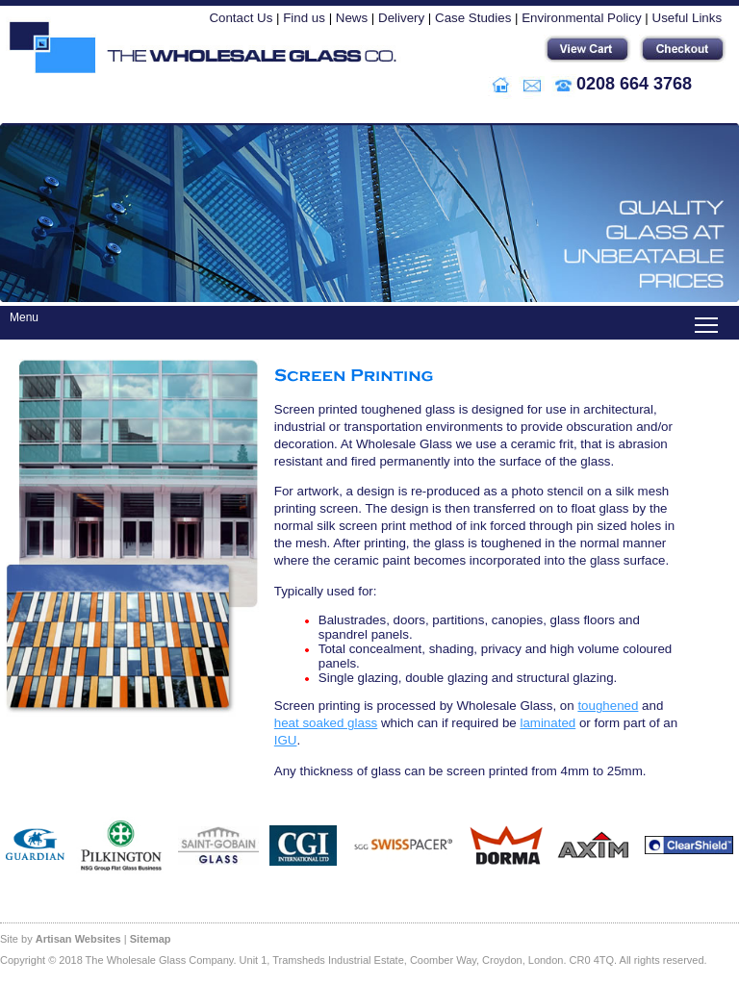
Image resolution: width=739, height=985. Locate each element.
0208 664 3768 (634, 83)
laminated (547, 723)
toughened (607, 705)
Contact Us (240, 18)
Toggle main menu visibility (707, 316)
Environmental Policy (581, 18)
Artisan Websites (78, 939)
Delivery (401, 18)
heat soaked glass (325, 723)
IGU (285, 740)
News (352, 18)
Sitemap (150, 939)
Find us (304, 18)
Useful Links (687, 18)
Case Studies (473, 18)
